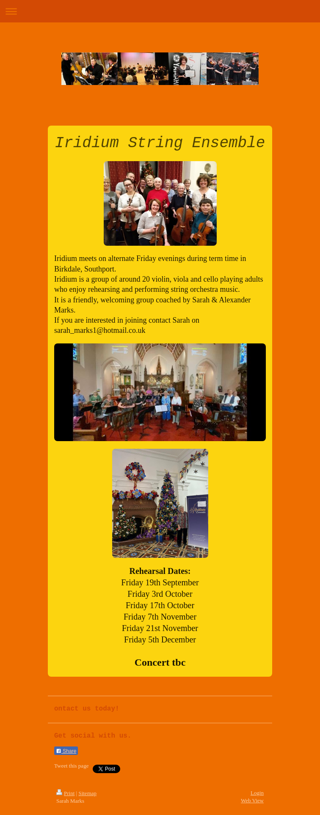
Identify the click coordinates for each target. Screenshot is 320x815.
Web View (252, 800)
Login (257, 793)
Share (66, 751)
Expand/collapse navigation (160, 11)
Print (65, 793)
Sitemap (87, 793)
